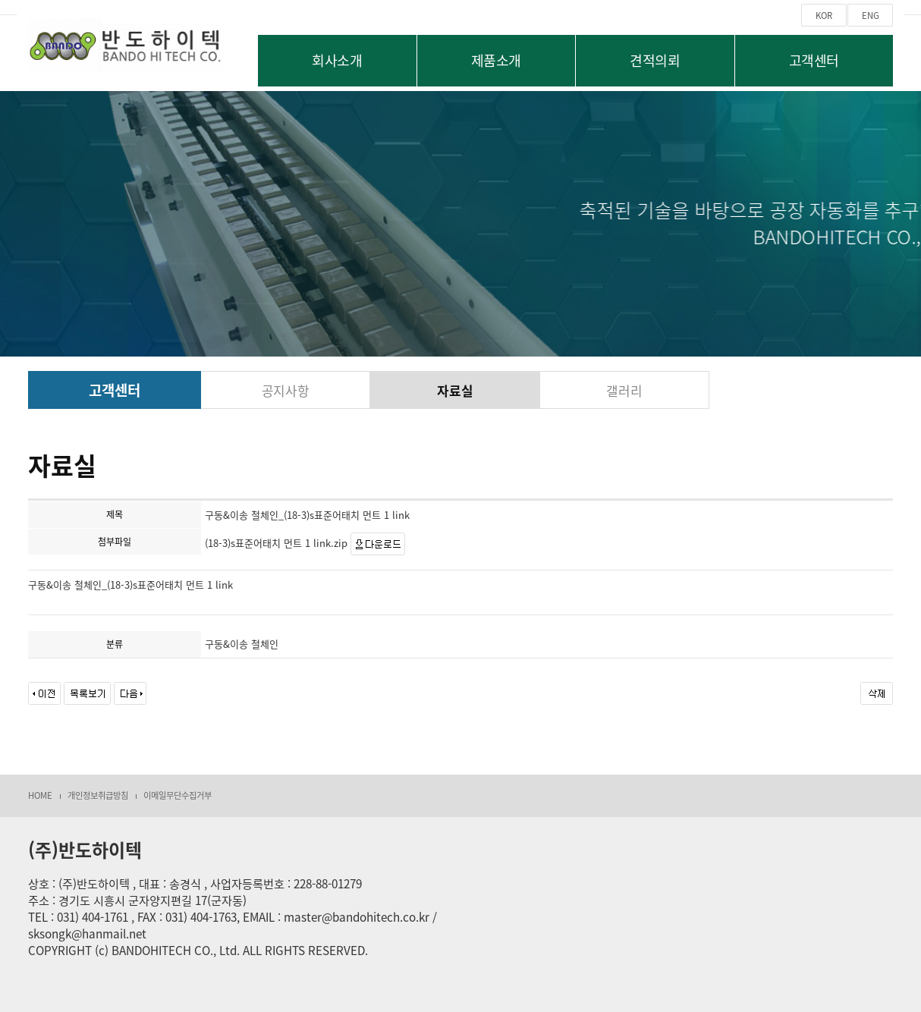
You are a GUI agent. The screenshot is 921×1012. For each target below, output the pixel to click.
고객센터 (814, 60)
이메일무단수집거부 (177, 795)
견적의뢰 (655, 60)
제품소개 (496, 60)
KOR (824, 15)
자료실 (455, 390)
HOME (40, 795)
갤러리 (624, 390)
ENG (870, 15)
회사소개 (337, 60)
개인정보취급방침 (98, 795)
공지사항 (286, 390)
